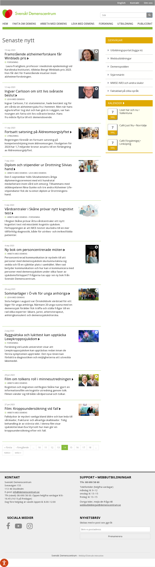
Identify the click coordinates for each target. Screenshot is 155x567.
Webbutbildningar (121, 58)
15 (71, 447)
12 (52, 447)
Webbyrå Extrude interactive (91, 555)
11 (45, 447)
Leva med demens (82, 23)
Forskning (106, 23)
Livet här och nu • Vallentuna (129, 111)
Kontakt (134, 2)
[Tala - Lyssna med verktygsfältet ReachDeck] (4, 563)
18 (90, 447)
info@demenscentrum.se (26, 491)
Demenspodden (119, 66)
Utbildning (125, 23)
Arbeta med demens (53, 23)
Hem (5, 23)
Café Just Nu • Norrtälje (133, 125)
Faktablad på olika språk (124, 91)
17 (83, 447)
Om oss (148, 2)
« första (8, 447)
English (121, 2)
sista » (18, 452)
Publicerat (145, 23)
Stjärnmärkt (117, 74)
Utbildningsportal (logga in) (126, 50)
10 (39, 447)
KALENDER (115, 103)
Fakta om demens (24, 23)
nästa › (7, 452)
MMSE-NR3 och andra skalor (127, 83)
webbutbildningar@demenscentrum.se (100, 504)
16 (77, 447)
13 (58, 447)
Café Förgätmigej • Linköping (130, 142)
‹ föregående (22, 447)
